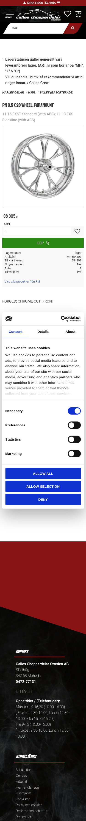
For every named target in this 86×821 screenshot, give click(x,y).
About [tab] (70, 331)
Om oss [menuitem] (21, 776)
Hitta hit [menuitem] (21, 782)
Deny (43, 499)
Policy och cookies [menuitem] (29, 805)
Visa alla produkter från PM (22, 281)
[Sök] (73, 28)
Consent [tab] (15, 331)
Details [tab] (43, 331)
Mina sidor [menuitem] (23, 770)
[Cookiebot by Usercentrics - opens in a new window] (61, 319)
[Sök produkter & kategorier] (36, 28)
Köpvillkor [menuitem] (23, 799)
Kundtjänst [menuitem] (23, 793)
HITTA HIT (24, 691)
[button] (10, 15)
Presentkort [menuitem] (24, 817)
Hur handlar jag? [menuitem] (27, 788)
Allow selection (43, 486)
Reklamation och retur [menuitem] (31, 811)
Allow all (43, 473)
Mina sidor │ (36, 2)
